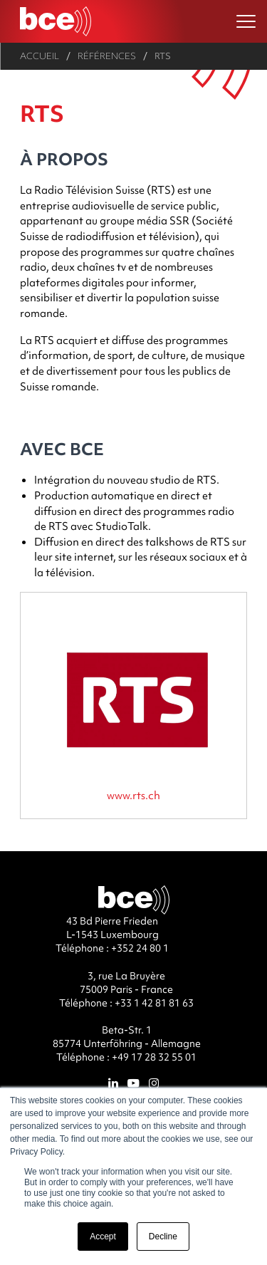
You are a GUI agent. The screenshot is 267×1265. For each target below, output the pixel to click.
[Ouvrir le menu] (246, 21)
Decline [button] (163, 1236)
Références (107, 56)
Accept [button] (103, 1236)
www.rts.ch (133, 795)
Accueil (39, 56)
